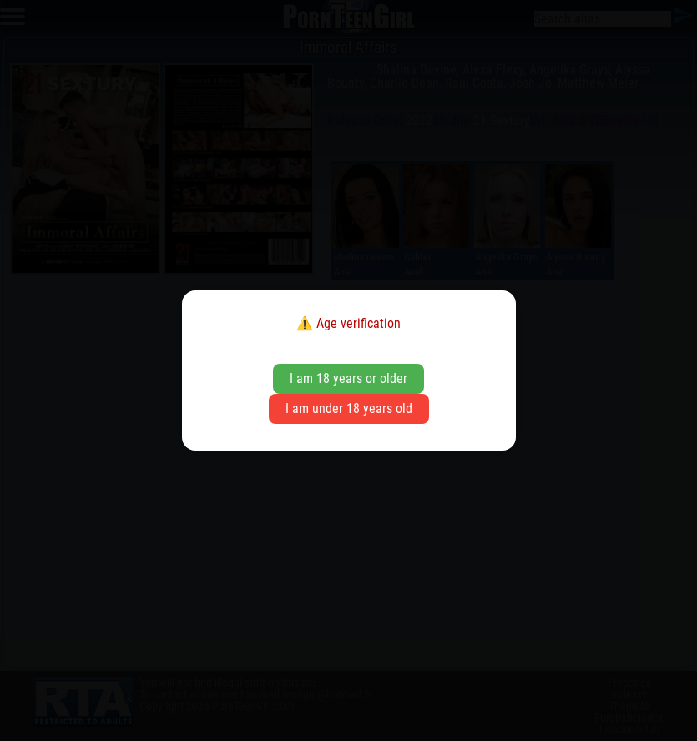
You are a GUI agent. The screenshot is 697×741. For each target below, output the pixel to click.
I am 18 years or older (348, 378)
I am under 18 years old (348, 408)
